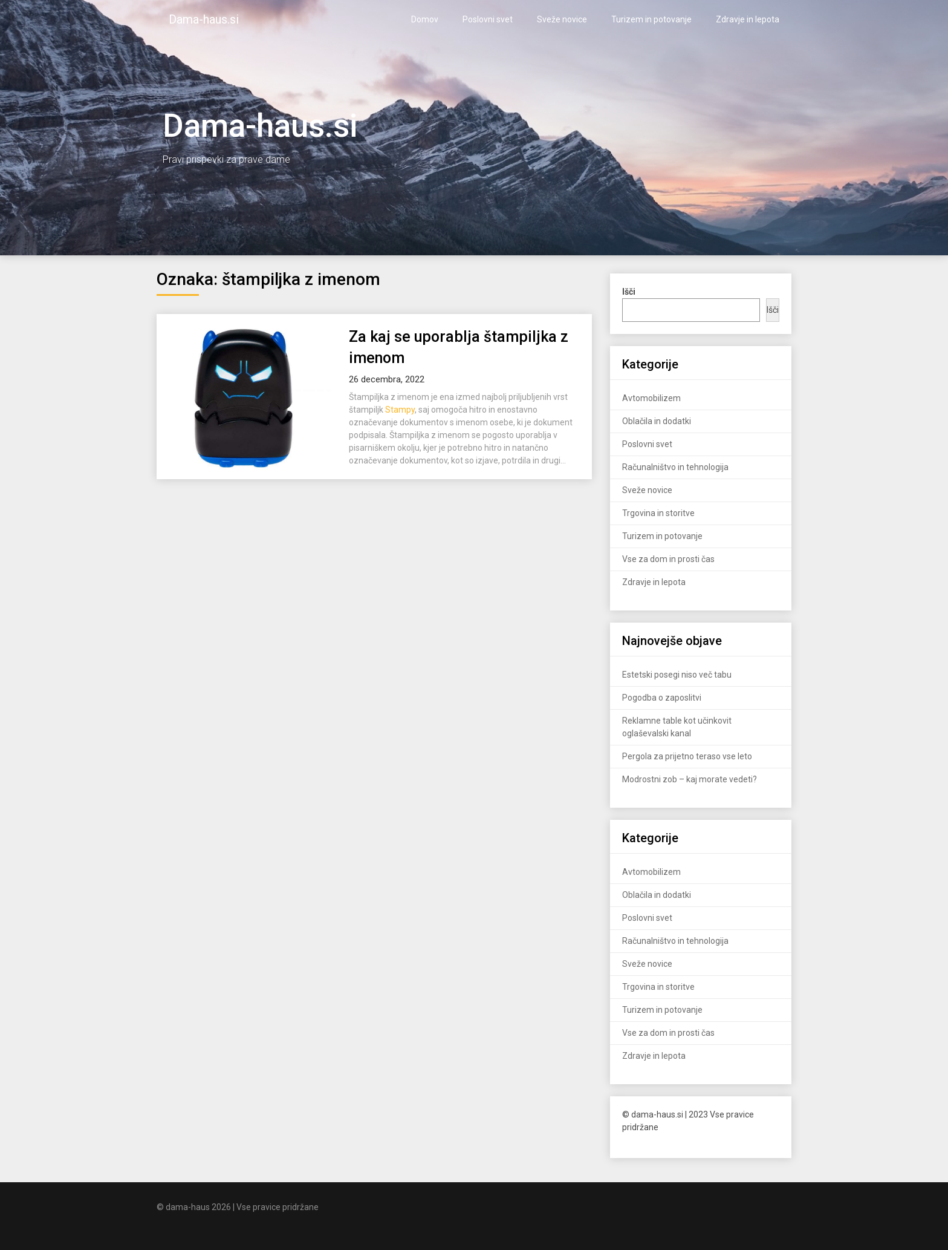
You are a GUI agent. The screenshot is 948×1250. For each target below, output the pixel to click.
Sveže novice (562, 19)
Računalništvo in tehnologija (675, 467)
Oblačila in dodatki (656, 421)
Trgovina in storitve (658, 513)
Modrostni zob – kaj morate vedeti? (689, 779)
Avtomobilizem (651, 398)
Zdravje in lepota (747, 19)
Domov (424, 19)
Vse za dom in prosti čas (668, 559)
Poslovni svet (488, 19)
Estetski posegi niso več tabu (677, 674)
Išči (773, 310)
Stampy (400, 409)
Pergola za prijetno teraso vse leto (687, 756)
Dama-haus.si (204, 19)
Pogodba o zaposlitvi (661, 697)
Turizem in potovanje (651, 19)
